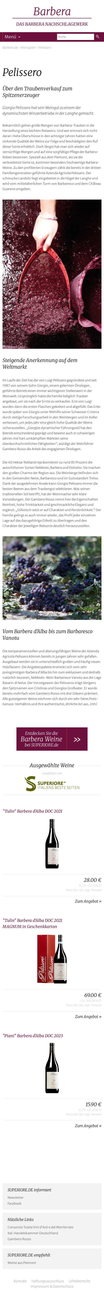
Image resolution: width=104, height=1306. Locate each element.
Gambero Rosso (19, 1239)
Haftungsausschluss (47, 1281)
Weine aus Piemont (22, 1263)
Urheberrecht (79, 1281)
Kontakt (20, 1281)
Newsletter (16, 1198)
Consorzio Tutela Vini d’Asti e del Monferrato (40, 1227)
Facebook (15, 1203)
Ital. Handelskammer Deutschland (33, 1233)
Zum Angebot (86, 901)
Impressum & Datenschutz (52, 1286)
